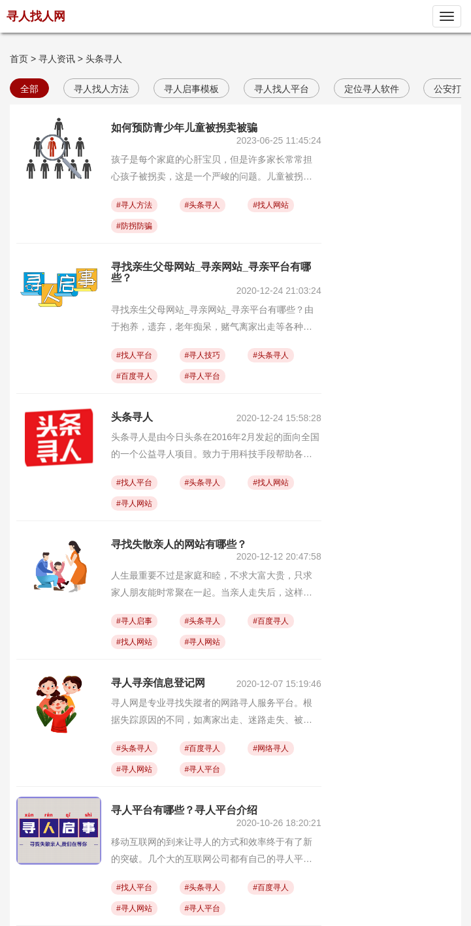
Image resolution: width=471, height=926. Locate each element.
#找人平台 (134, 355)
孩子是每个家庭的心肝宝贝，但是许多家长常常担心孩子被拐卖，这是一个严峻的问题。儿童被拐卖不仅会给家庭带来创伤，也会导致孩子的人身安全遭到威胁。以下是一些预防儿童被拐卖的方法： (211, 169)
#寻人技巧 (203, 355)
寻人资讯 (57, 59)
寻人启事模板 (191, 89)
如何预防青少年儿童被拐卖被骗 (184, 127)
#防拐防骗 (134, 226)
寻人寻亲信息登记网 (158, 682)
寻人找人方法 (101, 89)
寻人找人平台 (281, 89)
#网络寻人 (271, 748)
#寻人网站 (134, 503)
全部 (29, 89)
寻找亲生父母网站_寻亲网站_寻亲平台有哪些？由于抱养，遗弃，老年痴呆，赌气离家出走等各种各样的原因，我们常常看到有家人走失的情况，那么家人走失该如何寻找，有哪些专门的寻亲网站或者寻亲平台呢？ (212, 319)
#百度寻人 (134, 376)
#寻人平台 (203, 376)
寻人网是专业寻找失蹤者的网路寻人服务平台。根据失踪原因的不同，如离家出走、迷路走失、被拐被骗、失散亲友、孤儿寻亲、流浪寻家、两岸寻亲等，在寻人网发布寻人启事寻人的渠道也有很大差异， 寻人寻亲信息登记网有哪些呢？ (211, 712)
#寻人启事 (134, 621)
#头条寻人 (203, 205)
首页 (19, 59)
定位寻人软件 (371, 89)
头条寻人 (104, 59)
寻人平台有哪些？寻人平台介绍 (184, 810)
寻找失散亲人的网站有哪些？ (179, 544)
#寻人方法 (134, 205)
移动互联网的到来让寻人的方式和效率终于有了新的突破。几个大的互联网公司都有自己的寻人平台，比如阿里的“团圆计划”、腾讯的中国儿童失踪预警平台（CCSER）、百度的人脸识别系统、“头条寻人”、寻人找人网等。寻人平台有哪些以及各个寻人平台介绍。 (215, 852)
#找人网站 (271, 205)
